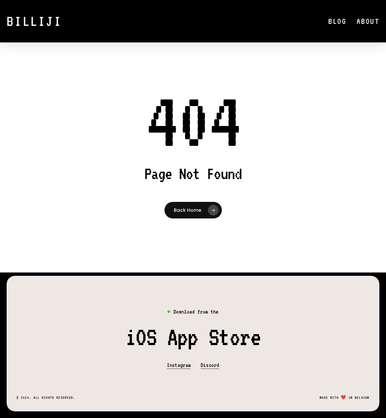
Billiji (34, 21)
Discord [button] (210, 365)
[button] (193, 337)
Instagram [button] (179, 365)
